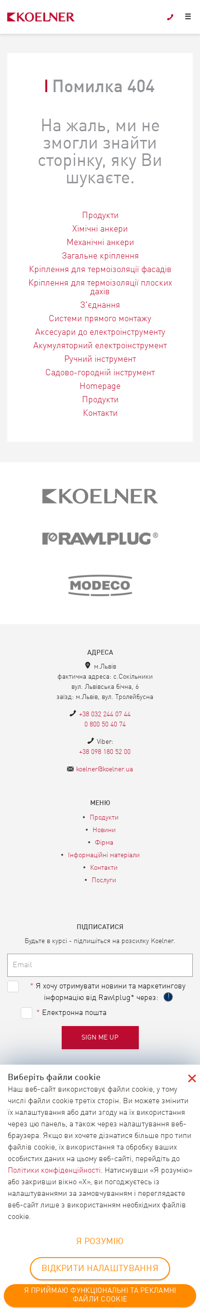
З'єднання (100, 305)
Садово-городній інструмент (100, 373)
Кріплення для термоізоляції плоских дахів (100, 287)
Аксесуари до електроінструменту (100, 332)
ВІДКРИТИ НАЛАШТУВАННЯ (100, 1268)
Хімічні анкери (100, 229)
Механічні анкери (100, 242)
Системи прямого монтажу (100, 319)
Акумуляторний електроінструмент (100, 346)
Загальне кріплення (100, 256)
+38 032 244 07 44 (105, 714)
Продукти (100, 215)
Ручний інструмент (100, 359)
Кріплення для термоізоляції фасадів (100, 269)
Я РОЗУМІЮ (100, 1241)
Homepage (100, 386)
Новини (104, 830)
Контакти (100, 413)
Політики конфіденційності (54, 1171)
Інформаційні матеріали (104, 855)
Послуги (104, 880)
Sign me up (100, 1037)
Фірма (104, 842)
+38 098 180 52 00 (105, 752)
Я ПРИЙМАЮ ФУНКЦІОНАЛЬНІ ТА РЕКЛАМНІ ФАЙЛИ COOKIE (100, 1295)
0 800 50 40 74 (105, 724)
